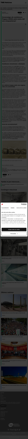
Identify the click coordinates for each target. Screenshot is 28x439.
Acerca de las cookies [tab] (22, 207)
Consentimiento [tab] (5, 207)
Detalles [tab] (12, 207)
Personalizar (14, 233)
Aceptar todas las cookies (14, 229)
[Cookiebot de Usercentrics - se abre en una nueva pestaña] (21, 204)
